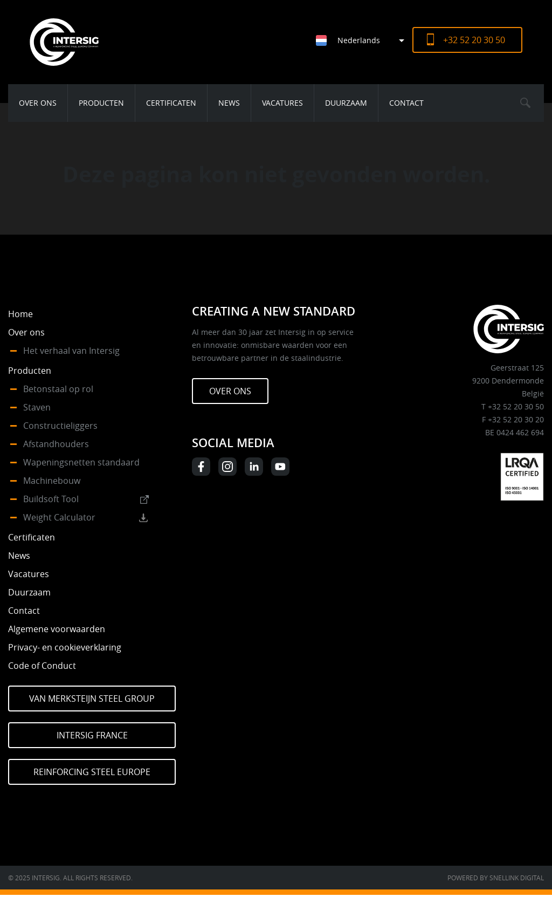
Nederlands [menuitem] (358, 40)
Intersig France (92, 735)
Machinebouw (51, 481)
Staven (37, 407)
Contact (406, 103)
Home (20, 314)
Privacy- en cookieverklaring (64, 647)
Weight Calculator (59, 517)
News (229, 103)
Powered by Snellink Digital (495, 877)
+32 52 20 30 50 (474, 40)
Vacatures (282, 103)
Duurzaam (346, 103)
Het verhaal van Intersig (71, 351)
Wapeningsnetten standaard (81, 462)
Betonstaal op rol (58, 389)
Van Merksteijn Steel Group (92, 698)
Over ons (38, 103)
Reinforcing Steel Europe (91, 772)
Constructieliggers (60, 426)
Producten (101, 103)
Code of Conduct (42, 666)
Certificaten (171, 103)
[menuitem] (364, 40)
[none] (356, 40)
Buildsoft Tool (51, 499)
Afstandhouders (56, 444)
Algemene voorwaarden (56, 629)
